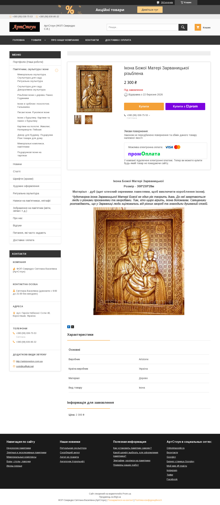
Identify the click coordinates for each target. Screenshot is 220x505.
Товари (36, 40)
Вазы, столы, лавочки (19, 461)
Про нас (17, 218)
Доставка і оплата (118, 40)
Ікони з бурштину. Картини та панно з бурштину (33, 119)
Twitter (170, 474)
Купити (144, 106)
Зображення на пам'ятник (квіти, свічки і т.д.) (32, 209)
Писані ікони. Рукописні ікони (33, 112)
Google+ (171, 457)
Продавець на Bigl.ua (110, 497)
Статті (17, 171)
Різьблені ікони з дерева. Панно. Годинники (35, 97)
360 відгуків (167, 2)
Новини (17, 164)
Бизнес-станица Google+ (180, 461)
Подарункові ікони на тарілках (29, 154)
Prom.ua (127, 494)
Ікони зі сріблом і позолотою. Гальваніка (33, 105)
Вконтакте (172, 452)
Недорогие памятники (19, 448)
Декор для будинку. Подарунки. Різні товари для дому (35, 136)
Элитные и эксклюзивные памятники (26, 452)
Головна (19, 40)
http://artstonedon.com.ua (29, 361)
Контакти (92, 40)
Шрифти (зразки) (23, 178)
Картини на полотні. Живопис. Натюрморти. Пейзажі (33, 128)
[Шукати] (182, 27)
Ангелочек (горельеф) (72, 461)
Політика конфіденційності (148, 500)
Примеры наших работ (126, 465)
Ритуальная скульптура (73, 448)
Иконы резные (14, 466)
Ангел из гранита (69, 457)
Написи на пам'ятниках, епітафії (32, 200)
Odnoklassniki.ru (176, 448)
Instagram (172, 470)
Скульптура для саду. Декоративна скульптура (31, 88)
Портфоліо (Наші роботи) (28, 61)
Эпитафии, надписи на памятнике (131, 460)
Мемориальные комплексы (21, 457)
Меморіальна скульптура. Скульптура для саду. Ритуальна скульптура (31, 77)
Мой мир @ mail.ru (177, 466)
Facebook (172, 479)
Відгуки (17, 225)
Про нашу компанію (65, 40)
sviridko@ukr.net (25, 366)
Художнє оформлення (26, 186)
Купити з (185, 106)
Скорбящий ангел (70, 452)
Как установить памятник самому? (132, 448)
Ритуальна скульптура (26, 193)
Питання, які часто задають (29, 232)
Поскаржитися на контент (120, 500)
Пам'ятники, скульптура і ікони (30, 69)
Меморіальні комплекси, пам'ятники (30, 145)
